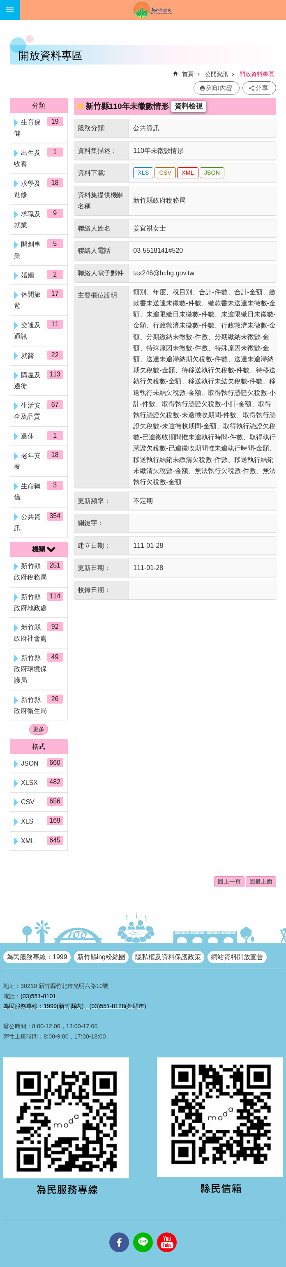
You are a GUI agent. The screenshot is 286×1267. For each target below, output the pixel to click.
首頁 (188, 74)
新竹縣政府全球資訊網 (153, 10)
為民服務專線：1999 (37, 956)
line (143, 1232)
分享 (261, 88)
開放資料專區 (257, 74)
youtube (167, 1232)
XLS (143, 172)
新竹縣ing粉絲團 (101, 956)
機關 (38, 549)
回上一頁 (229, 881)
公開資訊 (216, 74)
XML (188, 172)
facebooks (119, 1232)
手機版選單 (10, 10)
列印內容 (219, 88)
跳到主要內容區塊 (4, 4)
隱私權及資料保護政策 (168, 956)
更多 (38, 729)
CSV (165, 172)
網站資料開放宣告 (237, 956)
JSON (212, 172)
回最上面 (260, 881)
